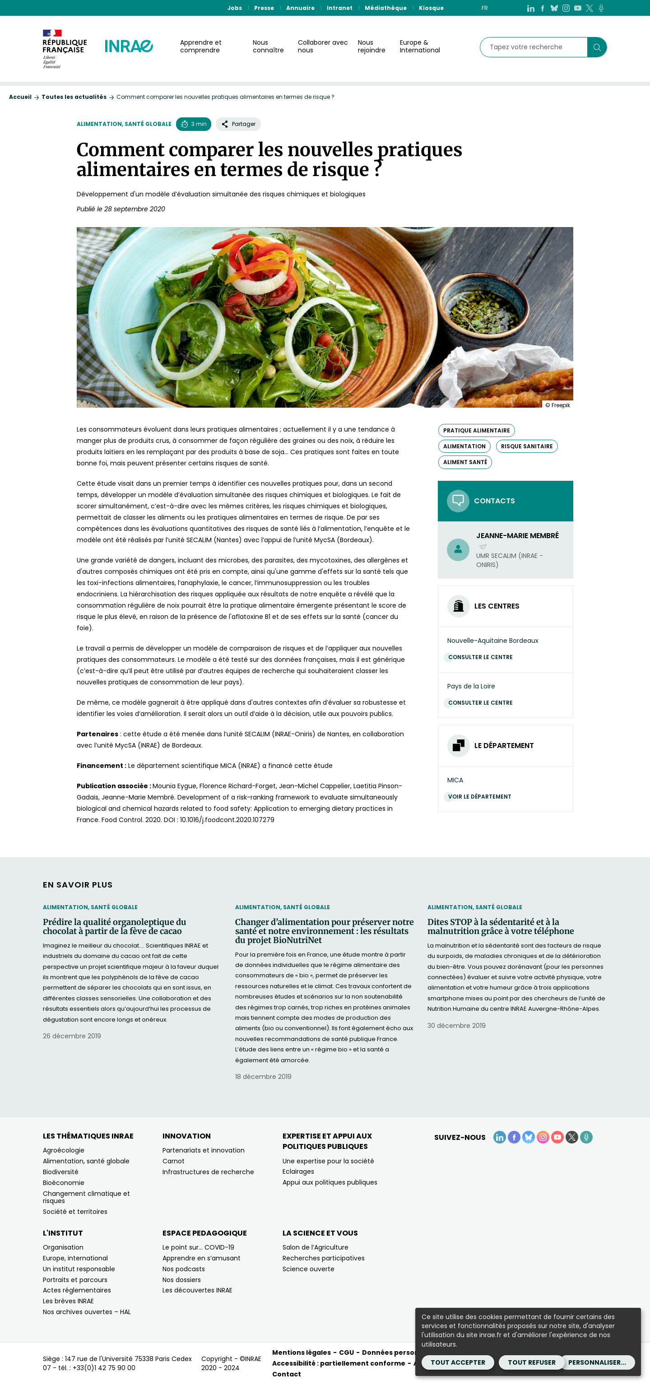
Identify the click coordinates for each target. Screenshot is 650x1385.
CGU (346, 1352)
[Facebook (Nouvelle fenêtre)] (542, 8)
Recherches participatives (324, 1258)
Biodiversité (61, 1171)
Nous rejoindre (371, 46)
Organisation (63, 1247)
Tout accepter (458, 1362)
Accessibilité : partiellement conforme (338, 1363)
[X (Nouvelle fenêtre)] (589, 8)
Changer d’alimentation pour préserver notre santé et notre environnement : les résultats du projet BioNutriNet (324, 931)
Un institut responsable (79, 1268)
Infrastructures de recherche (208, 1171)
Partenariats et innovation (203, 1150)
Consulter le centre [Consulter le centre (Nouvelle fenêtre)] (482, 657)
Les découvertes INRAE (197, 1290)
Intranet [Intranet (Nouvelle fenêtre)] (340, 8)
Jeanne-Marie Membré (517, 540)
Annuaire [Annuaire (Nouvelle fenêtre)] (300, 8)
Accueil (20, 97)
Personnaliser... (597, 1362)
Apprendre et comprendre (201, 46)
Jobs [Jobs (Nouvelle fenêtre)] (235, 8)
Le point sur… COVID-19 (198, 1247)
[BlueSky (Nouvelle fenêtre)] (554, 8)
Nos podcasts (183, 1268)
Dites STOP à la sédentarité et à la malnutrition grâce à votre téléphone (500, 927)
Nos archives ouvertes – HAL (87, 1311)
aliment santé (465, 462)
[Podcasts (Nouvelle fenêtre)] (601, 8)
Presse (264, 8)
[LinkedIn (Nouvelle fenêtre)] (531, 8)
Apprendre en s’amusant (201, 1258)
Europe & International (420, 46)
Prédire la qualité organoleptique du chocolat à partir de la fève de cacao (114, 927)
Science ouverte (308, 1268)
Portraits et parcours (75, 1279)
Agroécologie (63, 1150)
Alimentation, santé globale (124, 124)
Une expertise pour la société (328, 1161)
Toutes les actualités (74, 97)
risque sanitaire (527, 446)
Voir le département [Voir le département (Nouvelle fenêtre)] (482, 796)
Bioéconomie (63, 1182)
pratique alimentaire (476, 430)
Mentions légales (301, 1352)
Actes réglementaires (77, 1290)
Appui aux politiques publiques (330, 1182)
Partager (238, 124)
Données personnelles (401, 1352)
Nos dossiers (181, 1279)
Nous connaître (268, 46)
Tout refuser (532, 1362)
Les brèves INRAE (68, 1301)
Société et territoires (75, 1211)
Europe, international (75, 1258)
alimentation (464, 446)
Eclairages (298, 1171)
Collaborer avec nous (323, 46)
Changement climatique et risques (86, 1197)
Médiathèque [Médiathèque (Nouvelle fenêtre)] (386, 8)
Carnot (173, 1161)
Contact (286, 1374)
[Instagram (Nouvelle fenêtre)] (566, 8)
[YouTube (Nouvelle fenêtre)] (578, 8)
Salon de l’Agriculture (315, 1247)
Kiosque (431, 8)
